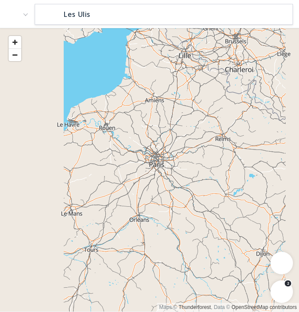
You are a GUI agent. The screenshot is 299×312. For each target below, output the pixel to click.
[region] (149, 169)
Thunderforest (195, 307)
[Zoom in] (15, 42)
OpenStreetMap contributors (264, 307)
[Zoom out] (15, 55)
